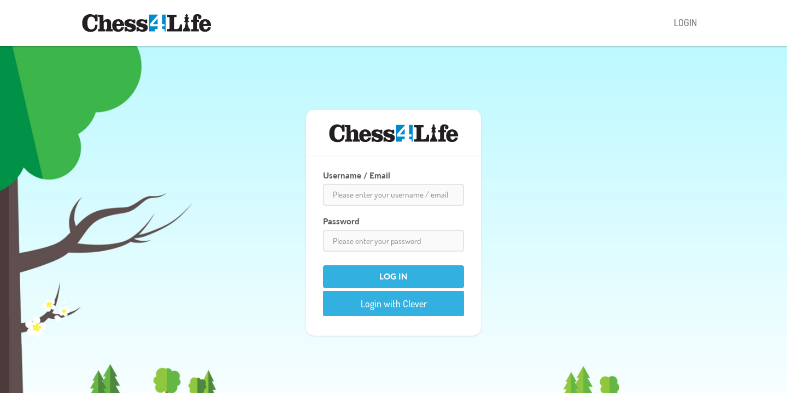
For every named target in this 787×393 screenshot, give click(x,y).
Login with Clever (394, 303)
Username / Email (356, 175)
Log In (393, 276)
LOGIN (685, 22)
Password (341, 221)
